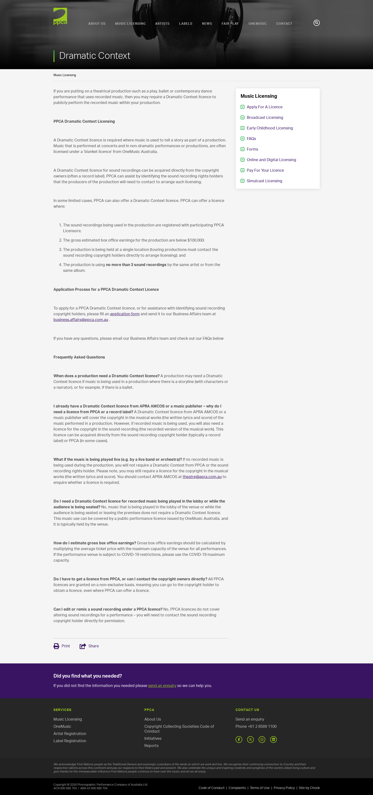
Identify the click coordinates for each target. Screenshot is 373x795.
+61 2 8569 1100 (262, 726)
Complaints (237, 788)
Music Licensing (130, 23)
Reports (151, 746)
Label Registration (69, 741)
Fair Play (230, 23)
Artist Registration (69, 734)
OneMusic (258, 23)
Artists (162, 23)
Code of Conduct (212, 788)
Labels (185, 23)
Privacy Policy (284, 788)
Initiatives (152, 738)
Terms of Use (260, 788)
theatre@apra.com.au (202, 477)
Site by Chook (309, 788)
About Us (97, 23)
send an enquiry (162, 686)
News (207, 23)
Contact (284, 23)
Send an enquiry (250, 719)
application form (125, 314)
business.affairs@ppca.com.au (80, 320)
